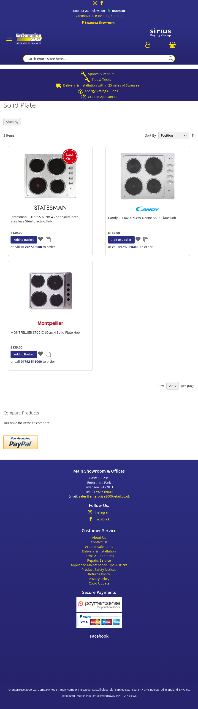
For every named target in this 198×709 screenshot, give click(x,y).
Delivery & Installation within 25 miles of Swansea (101, 85)
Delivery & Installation (99, 551)
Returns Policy (99, 574)
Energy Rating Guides (101, 91)
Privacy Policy (99, 578)
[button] (40, 239)
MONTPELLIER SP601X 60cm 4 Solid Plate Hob (45, 332)
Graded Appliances (102, 97)
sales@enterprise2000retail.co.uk (104, 496)
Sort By (150, 135)
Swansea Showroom (99, 23)
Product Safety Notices (99, 569)
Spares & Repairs (101, 74)
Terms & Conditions (99, 556)
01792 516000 (31, 247)
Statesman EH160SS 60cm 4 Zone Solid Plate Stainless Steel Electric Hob (44, 219)
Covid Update (99, 583)
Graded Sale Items (99, 546)
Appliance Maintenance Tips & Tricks (99, 565)
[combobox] (99, 58)
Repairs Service (99, 560)
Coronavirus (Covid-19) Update (99, 16)
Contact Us (99, 542)
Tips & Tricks (101, 79)
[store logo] (28, 39)
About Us (99, 537)
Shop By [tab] (12, 121)
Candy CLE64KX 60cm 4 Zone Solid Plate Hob (142, 218)
